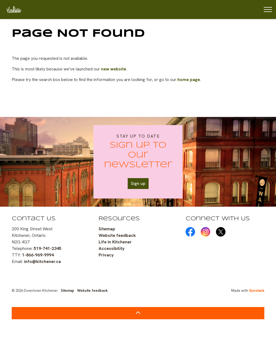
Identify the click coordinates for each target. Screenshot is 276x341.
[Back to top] (138, 313)
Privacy (106, 255)
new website (113, 69)
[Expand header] (268, 9)
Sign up (138, 183)
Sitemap (107, 229)
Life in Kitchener (115, 242)
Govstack (256, 290)
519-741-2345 (47, 248)
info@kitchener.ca (42, 261)
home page (188, 79)
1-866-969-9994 (38, 255)
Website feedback (117, 235)
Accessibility (112, 248)
